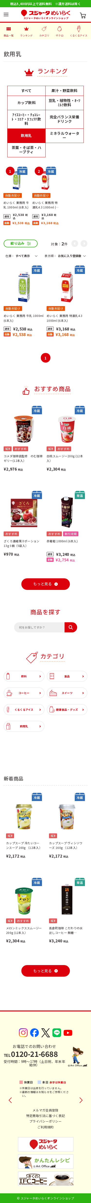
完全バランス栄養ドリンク (64, 119)
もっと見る (42, 584)
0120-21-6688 (31, 1053)
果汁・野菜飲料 (64, 90)
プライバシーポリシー (45, 1121)
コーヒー (17, 693)
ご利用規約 (45, 1127)
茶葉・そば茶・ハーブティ (26, 149)
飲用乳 (26, 135)
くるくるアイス (19, 709)
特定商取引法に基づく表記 (45, 1115)
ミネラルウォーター (64, 135)
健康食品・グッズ (64, 709)
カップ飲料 (26, 102)
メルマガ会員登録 (45, 1110)
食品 (60, 676)
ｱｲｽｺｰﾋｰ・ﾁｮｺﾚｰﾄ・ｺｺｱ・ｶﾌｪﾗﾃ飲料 (26, 119)
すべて (26, 90)
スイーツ (61, 693)
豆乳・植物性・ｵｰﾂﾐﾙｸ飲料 (65, 102)
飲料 (16, 676)
